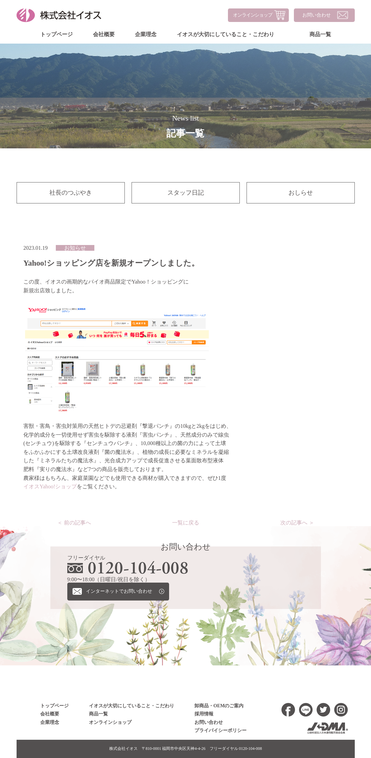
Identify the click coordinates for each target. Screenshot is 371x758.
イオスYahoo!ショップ (49, 486)
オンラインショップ (252, 15)
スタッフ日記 (185, 192)
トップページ (56, 34)
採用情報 (203, 713)
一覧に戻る (185, 522)
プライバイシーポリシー (220, 730)
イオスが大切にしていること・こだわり (225, 34)
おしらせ (300, 192)
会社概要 (103, 34)
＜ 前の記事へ (74, 522)
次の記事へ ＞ (297, 522)
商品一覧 (320, 34)
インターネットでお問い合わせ (119, 591)
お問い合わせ (316, 15)
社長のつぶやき (70, 192)
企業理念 (145, 34)
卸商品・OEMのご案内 (219, 705)
